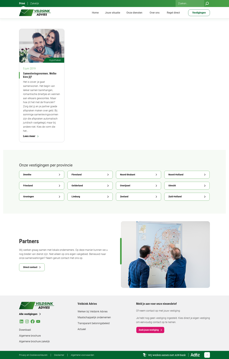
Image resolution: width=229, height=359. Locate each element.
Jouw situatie (112, 12)
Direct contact (30, 267)
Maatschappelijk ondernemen (94, 317)
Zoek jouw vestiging (149, 330)
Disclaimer (59, 355)
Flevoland (77, 174)
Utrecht (172, 185)
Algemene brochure (30, 335)
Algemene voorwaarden (82, 355)
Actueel (82, 329)
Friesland (28, 185)
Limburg (76, 196)
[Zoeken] (207, 3)
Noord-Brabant (127, 174)
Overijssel (125, 185)
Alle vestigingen (28, 314)
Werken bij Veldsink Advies (93, 311)
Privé (22, 3)
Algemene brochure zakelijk (34, 341)
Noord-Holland (175, 174)
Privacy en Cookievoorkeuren (33, 355)
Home (95, 12)
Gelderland (77, 185)
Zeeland (124, 196)
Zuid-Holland (175, 196)
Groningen (28, 196)
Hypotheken (55, 60)
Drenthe (27, 174)
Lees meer (30, 136)
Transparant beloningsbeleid (94, 323)
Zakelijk (34, 3)
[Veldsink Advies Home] (35, 12)
